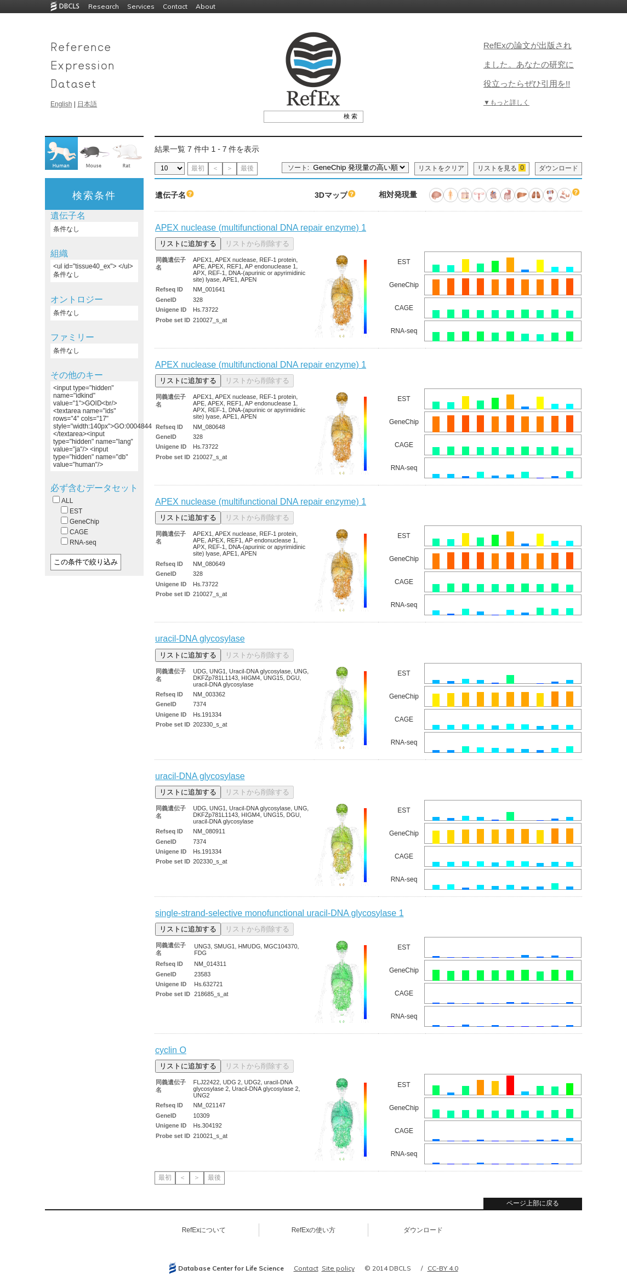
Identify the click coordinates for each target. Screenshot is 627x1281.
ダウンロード (558, 168)
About (205, 6)
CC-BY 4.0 (443, 1268)
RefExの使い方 (314, 1230)
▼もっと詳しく (506, 102)
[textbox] (301, 116)
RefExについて (204, 1230)
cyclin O (170, 1050)
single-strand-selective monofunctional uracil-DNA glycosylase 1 (279, 913)
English (61, 104)
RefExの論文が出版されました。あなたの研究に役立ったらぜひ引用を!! (528, 64)
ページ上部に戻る (532, 1203)
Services (141, 6)
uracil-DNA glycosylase (200, 638)
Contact (175, 6)
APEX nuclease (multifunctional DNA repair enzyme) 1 (260, 227)
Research (103, 6)
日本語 (87, 104)
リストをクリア (441, 168)
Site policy (338, 1268)
